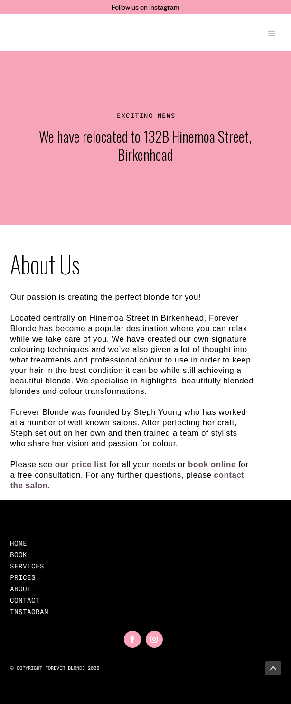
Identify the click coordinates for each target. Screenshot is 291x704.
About (20, 589)
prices (23, 577)
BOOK (18, 554)
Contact (25, 600)
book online (212, 464)
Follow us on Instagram (145, 8)
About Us (45, 263)
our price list (81, 464)
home (18, 543)
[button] (272, 32)
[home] (64, 32)
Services (27, 566)
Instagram (29, 611)
